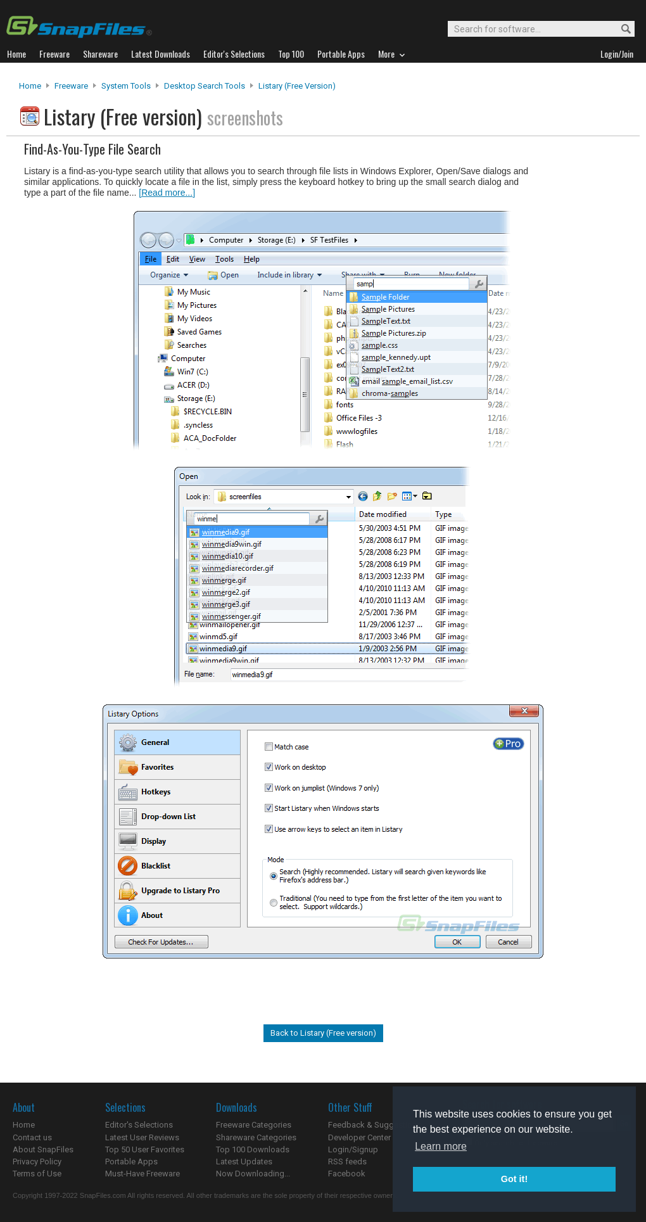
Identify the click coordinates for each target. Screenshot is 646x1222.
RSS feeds (347, 1161)
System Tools (126, 86)
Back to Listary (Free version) (323, 1033)
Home (30, 86)
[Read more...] (167, 193)
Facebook (346, 1173)
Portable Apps (131, 1161)
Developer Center (359, 1137)
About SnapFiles (43, 1149)
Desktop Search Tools (204, 86)
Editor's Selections (139, 1125)
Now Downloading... (253, 1173)
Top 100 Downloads (252, 1149)
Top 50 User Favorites (144, 1149)
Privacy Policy (37, 1161)
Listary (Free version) (297, 86)
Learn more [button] (441, 1146)
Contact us (32, 1137)
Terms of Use (37, 1173)
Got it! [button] (514, 1179)
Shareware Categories (256, 1137)
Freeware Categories (253, 1125)
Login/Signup (353, 1149)
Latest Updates (244, 1161)
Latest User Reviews (142, 1137)
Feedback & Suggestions (374, 1125)
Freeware (71, 86)
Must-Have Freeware (142, 1173)
